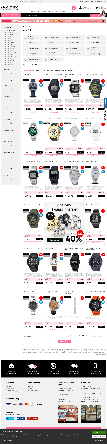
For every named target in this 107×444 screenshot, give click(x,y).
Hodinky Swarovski (10, 46)
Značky (8, 1)
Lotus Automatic (28, 117)
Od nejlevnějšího (69, 70)
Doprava (15, 1)
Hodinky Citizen (9, 48)
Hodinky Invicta (9, 42)
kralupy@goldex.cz (63, 391)
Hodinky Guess (9, 64)
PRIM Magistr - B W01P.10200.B (53, 117)
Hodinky (63, 11)
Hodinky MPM (8, 44)
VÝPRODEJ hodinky (10, 30)
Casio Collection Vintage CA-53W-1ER (53, 161)
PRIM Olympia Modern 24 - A (74, 117)
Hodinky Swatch (9, 58)
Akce (2, 1)
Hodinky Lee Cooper (10, 52)
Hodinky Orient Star (10, 56)
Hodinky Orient (9, 54)
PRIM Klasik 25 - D (91, 160)
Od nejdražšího (54, 70)
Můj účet (86, 7)
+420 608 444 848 (95, 391)
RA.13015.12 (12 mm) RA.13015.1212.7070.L (71, 290)
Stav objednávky (30, 1)
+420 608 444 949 (72, 393)
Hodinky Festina (9, 34)
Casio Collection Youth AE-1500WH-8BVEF (94, 247)
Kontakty (39, 1)
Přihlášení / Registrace (88, 8)
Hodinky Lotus (9, 40)
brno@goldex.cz (85, 389)
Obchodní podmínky (33, 387)
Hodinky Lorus (9, 38)
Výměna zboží (10, 385)
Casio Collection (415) (92, 203)
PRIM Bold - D (27, 74)
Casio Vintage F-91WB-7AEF (94, 117)
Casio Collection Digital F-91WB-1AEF (75, 247)
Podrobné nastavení (99, 436)
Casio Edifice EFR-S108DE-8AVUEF (73, 161)
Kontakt (30, 385)
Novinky (42, 70)
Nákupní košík (102, 8)
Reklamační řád (32, 389)
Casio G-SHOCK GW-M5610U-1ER (54, 74)
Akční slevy (97, 15)
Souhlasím (96, 432)
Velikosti (34, 15)
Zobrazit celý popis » (100, 351)
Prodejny (27, 15)
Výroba (21, 1)
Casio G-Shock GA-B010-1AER (32, 246)
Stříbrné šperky (70, 11)
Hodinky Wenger (9, 60)
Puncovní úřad (10, 387)
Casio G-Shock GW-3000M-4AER (94, 290)
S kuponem (27, 104)
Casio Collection (49, 246)
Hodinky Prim (8, 36)
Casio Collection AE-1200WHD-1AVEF (74, 75)
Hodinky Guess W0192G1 (51, 289)
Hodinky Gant (9, 50)
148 (102, 65)
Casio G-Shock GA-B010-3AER (32, 203)
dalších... (64, 339)
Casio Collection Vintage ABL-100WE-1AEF (32, 161)
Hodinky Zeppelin (10, 62)
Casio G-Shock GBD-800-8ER (94, 74)
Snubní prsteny (46, 11)
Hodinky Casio (9, 32)
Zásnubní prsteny (55, 11)
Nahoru (27, 333)
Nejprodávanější (30, 70)
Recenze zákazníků (11, 389)
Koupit (38, 108)
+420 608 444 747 (85, 1)
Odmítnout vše (98, 440)
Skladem (81, 70)
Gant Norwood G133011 (30, 289)
